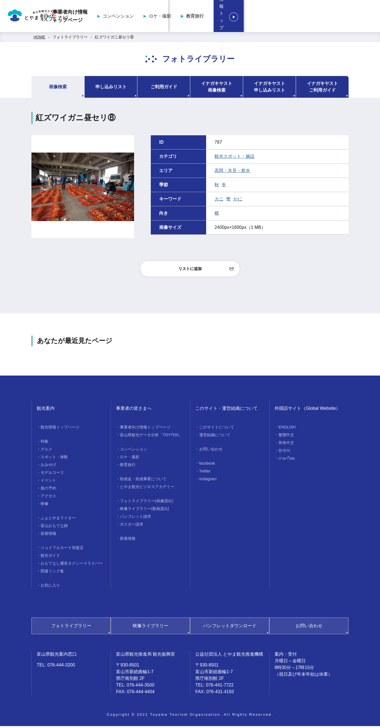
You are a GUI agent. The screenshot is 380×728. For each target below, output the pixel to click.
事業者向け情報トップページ (158, 17)
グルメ (46, 451)
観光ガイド (50, 557)
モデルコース (52, 474)
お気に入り (50, 587)
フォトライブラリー (70, 39)
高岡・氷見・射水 (232, 172)
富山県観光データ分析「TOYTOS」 (151, 437)
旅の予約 (48, 490)
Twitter (205, 473)
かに (237, 200)
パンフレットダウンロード (229, 627)
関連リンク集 (52, 573)
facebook (207, 465)
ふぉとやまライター (58, 520)
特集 (44, 443)
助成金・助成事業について (143, 481)
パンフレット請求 (135, 518)
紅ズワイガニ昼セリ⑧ (114, 39)
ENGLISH (286, 429)
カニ (218, 200)
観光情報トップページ (341, 17)
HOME (39, 39)
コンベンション (206, 16)
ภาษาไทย (286, 460)
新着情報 (48, 535)
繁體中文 (286, 437)
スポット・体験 (54, 459)
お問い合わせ (211, 451)
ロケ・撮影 (248, 16)
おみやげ (48, 466)
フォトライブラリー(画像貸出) (146, 503)
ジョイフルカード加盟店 (62, 549)
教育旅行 (283, 16)
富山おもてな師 (54, 527)
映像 (44, 505)
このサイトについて (216, 429)
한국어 (284, 452)
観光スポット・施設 (234, 158)
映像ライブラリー (150, 627)
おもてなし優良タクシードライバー (72, 565)
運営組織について (214, 437)
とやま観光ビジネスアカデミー (147, 488)
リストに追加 (190, 270)
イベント (48, 482)
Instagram (207, 481)
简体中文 (286, 444)
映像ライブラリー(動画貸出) (144, 510)
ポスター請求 (131, 526)
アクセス (48, 498)
